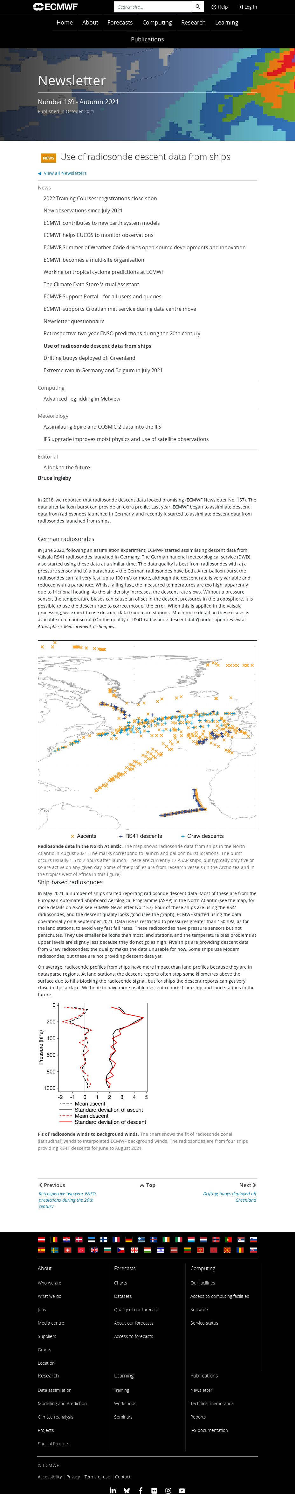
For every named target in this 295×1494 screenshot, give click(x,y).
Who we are (49, 1283)
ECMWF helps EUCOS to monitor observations (99, 234)
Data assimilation (55, 1390)
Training (121, 1390)
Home (65, 22)
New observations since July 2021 (83, 210)
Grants (44, 1350)
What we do (49, 1296)
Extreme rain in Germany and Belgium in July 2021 (103, 370)
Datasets (123, 1296)
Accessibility (50, 1477)
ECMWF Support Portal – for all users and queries (102, 296)
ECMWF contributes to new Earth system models (102, 222)
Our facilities (202, 1283)
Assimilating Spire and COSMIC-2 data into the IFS (102, 426)
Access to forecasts (133, 1336)
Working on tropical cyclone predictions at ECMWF (104, 271)
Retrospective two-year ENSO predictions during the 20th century (122, 333)
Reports (198, 1417)
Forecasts (120, 22)
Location (46, 1363)
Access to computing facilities (219, 1296)
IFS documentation (209, 1430)
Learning (226, 22)
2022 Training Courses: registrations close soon (100, 198)
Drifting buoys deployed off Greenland (89, 357)
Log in (247, 7)
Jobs (42, 1309)
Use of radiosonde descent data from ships (97, 345)
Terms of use (97, 1477)
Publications (147, 39)
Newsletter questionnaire (74, 321)
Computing (157, 22)
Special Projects (53, 1444)
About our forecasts (134, 1323)
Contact (123, 1477)
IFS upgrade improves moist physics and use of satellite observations (126, 439)
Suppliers (47, 1336)
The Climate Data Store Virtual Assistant (91, 284)
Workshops (125, 1403)
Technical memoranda (212, 1403)
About (90, 22)
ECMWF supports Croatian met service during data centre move (120, 308)
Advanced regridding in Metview (82, 398)
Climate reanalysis (55, 1417)
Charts (120, 1283)
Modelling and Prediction (62, 1403)
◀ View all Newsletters (62, 173)
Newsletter (201, 1390)
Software (199, 1309)
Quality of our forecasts (137, 1309)
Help (219, 7)
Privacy (73, 1477)
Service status (204, 1323)
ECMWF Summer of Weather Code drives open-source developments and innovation (145, 247)
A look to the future (67, 467)
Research (193, 22)
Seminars (123, 1417)
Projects (46, 1430)
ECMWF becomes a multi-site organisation (94, 259)
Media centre (51, 1323)
